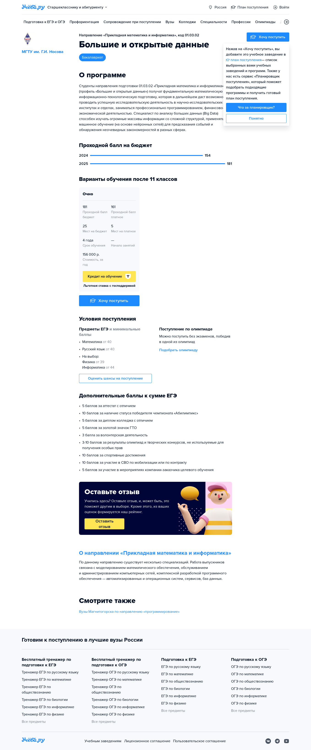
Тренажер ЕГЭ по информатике (48, 707)
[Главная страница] (33, 7)
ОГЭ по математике (247, 674)
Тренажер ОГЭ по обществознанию (106, 690)
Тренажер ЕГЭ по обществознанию (36, 690)
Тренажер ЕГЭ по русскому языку (50, 672)
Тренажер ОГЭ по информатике (118, 707)
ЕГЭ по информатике (178, 696)
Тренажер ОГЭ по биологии (115, 699)
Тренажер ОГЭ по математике (117, 679)
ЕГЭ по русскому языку (181, 666)
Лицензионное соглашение (147, 741)
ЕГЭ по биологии (175, 688)
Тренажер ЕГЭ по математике (46, 679)
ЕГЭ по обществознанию (182, 681)
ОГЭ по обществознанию (252, 681)
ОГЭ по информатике (249, 696)
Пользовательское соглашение (199, 741)
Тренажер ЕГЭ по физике (43, 714)
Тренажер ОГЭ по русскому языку (120, 672)
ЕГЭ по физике (173, 703)
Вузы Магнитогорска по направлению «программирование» (129, 611)
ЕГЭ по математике (177, 674)
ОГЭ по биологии (245, 688)
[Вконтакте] (268, 741)
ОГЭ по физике (244, 703)
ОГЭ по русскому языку (251, 666)
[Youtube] (286, 741)
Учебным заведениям (103, 741)
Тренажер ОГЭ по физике (113, 714)
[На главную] (33, 741)
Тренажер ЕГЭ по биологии (45, 699)
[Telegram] (277, 741)
